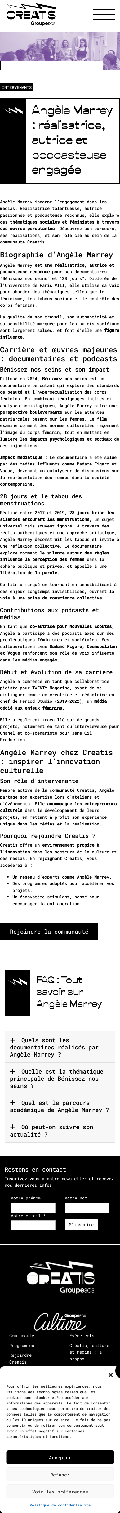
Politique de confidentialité (60, 1504)
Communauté (21, 1335)
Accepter (60, 1457)
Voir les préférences (60, 1492)
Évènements (81, 1335)
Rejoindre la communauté (49, 931)
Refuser (60, 1474)
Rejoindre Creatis (20, 1358)
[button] (111, 1374)
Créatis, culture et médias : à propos (89, 1352)
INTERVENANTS (17, 87)
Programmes (21, 1345)
